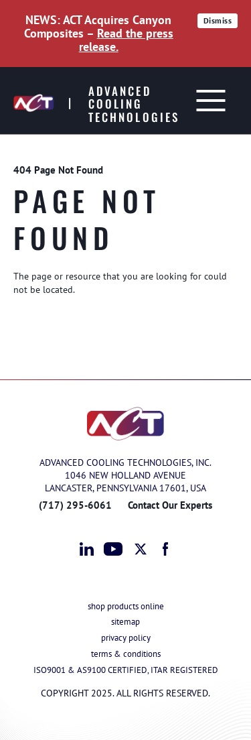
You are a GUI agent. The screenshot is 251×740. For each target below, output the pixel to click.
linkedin (87, 549)
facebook (166, 549)
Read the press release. (126, 39)
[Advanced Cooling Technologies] (98, 101)
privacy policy (126, 637)
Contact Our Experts (170, 505)
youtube (113, 549)
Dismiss (219, 21)
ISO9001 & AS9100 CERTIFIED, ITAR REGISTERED (125, 670)
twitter (141, 549)
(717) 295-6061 (75, 505)
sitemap (125, 621)
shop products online (126, 606)
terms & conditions (126, 654)
